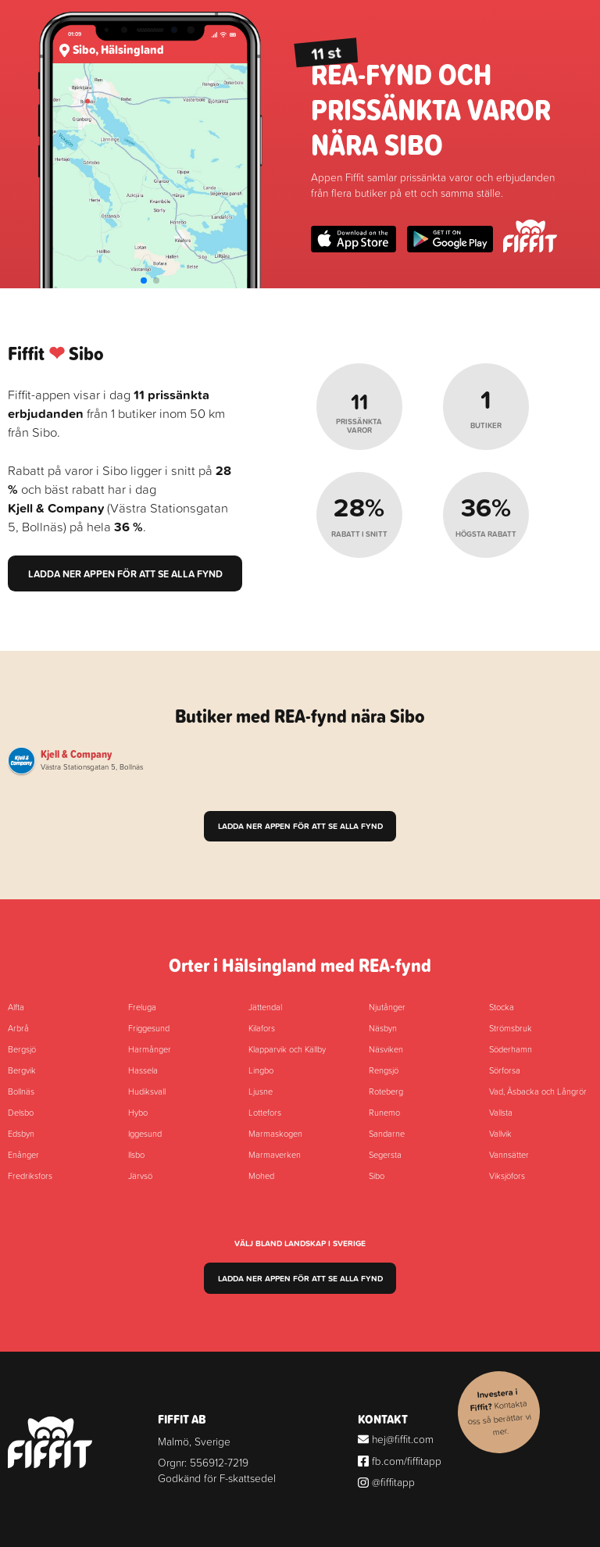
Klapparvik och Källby (287, 1049)
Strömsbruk (510, 1028)
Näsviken (386, 1049)
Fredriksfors (30, 1175)
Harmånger (149, 1049)
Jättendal (265, 1007)
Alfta (16, 1007)
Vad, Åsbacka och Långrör (538, 1091)
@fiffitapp (386, 1481)
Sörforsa (504, 1070)
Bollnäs (21, 1091)
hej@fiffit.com (396, 1438)
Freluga (142, 1007)
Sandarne (387, 1133)
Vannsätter (509, 1154)
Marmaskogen (275, 1133)
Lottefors (264, 1112)
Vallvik (500, 1133)
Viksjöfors (507, 1175)
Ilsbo (136, 1154)
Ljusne (260, 1091)
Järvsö (140, 1175)
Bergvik (22, 1070)
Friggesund (149, 1028)
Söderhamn (510, 1049)
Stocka (501, 1007)
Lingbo (260, 1070)
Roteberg (386, 1091)
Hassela (143, 1070)
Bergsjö (22, 1049)
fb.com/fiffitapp (399, 1460)
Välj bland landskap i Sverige (300, 1243)
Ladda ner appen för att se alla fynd (125, 573)
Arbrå (18, 1028)
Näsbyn (383, 1028)
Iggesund (145, 1133)
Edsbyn (21, 1133)
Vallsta (500, 1112)
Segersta (385, 1154)
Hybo (138, 1112)
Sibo (376, 1175)
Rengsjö (383, 1070)
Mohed (261, 1175)
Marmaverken (274, 1154)
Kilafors (261, 1028)
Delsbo (21, 1112)
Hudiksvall (147, 1091)
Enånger (23, 1154)
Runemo (384, 1112)
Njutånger (387, 1007)
